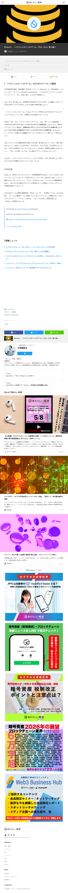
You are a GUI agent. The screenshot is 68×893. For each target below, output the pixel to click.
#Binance (26, 209)
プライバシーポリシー (10, 876)
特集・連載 (7, 846)
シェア (15, 76)
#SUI (6, 324)
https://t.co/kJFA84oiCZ (17, 219)
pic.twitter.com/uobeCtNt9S (36, 219)
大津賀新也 (22, 348)
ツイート (35, 76)
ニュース (16, 51)
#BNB (23, 214)
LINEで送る (55, 76)
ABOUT (6, 864)
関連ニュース (8, 69)
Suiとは (6, 65)
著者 (5, 861)
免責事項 (6, 880)
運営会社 (6, 873)
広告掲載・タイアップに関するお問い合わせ (17, 889)
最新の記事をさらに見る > (34, 570)
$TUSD (31, 214)
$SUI (18, 209)
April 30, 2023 (17, 226)
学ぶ (5, 852)
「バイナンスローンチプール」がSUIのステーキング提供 (21, 61)
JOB (5, 858)
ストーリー (7, 849)
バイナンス (11, 309)
